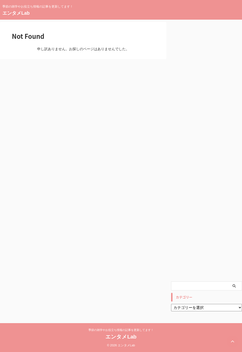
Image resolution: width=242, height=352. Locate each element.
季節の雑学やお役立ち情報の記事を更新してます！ (121, 330)
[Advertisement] (206, 150)
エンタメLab (16, 13)
